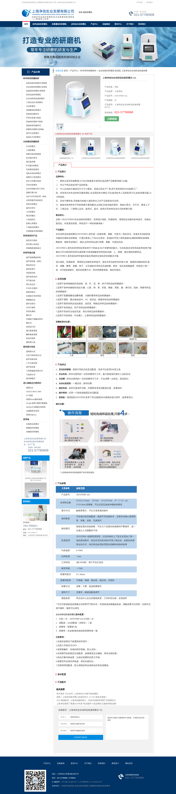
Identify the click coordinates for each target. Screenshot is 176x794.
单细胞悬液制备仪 (33, 248)
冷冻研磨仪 (30, 106)
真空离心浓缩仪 (32, 244)
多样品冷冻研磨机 (78, 24)
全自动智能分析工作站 (35, 189)
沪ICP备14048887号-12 (70, 782)
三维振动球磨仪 (32, 227)
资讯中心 (118, 24)
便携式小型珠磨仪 (33, 177)
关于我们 (140, 2)
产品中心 (94, 24)
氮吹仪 (29, 315)
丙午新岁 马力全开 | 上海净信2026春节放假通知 (77, 694)
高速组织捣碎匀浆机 (34, 122)
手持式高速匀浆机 (33, 118)
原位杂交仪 (30, 284)
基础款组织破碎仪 (33, 125)
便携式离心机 (31, 193)
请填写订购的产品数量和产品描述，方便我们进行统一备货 (127, 727)
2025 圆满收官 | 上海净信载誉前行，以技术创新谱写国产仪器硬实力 (86, 700)
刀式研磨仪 (30, 212)
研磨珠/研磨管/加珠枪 (35, 129)
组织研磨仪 (106, 786)
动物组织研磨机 (32, 432)
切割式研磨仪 (31, 204)
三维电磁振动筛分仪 (34, 371)
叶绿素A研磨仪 (32, 166)
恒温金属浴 (30, 311)
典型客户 (115, 763)
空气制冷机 (30, 281)
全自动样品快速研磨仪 (35, 99)
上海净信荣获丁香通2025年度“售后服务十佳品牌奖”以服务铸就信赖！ (87, 704)
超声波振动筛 (31, 359)
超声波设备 (30, 367)
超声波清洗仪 (31, 277)
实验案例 (106, 24)
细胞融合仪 (30, 300)
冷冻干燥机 (30, 308)
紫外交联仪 (30, 304)
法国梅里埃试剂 (32, 411)
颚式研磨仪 (30, 216)
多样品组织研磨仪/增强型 (36, 83)
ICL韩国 (29, 395)
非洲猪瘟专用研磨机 (34, 231)
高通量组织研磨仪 (33, 110)
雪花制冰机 (30, 273)
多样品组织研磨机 (39, 24)
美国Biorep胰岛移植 (34, 399)
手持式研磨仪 (31, 185)
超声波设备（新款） (34, 261)
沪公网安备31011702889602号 (90, 782)
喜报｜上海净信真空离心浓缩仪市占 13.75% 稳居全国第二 (81, 697)
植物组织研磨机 (32, 428)
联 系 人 (63, 717)
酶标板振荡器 (31, 334)
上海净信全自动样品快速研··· (91, 158)
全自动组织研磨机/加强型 (36, 87)
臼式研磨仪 (30, 146)
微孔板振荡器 (31, 331)
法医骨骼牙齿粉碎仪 (34, 200)
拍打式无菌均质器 (33, 181)
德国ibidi (29, 388)
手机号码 (63, 724)
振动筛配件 (30, 378)
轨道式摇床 (30, 338)
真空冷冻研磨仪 (32, 133)
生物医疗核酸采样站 (34, 319)
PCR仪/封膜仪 (32, 288)
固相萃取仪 (30, 292)
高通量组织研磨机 (59, 24)
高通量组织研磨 (95, 786)
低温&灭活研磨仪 (33, 137)
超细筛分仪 (30, 351)
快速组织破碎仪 (32, 114)
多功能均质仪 (31, 158)
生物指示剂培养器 (33, 296)
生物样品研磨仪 (32, 424)
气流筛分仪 (30, 375)
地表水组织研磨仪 (33, 173)
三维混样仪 (30, 220)
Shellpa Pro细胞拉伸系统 (36, 407)
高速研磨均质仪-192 (67, 158)
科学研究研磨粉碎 (88, 71)
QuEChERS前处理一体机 (36, 196)
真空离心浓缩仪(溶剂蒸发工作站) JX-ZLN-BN (35, 482)
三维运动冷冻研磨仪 (34, 102)
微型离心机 (30, 342)
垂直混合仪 (30, 265)
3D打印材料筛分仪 (33, 355)
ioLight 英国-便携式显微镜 (36, 403)
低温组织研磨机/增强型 (35, 91)
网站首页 (129, 763)
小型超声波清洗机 (67, 786)
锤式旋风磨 (30, 162)
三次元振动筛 (31, 363)
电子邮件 (63, 731)
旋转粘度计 (30, 269)
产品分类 (35, 72)
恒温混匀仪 (30, 327)
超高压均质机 (31, 240)
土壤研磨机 (30, 150)
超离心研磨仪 (31, 223)
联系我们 (150, 2)
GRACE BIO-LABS (33, 392)
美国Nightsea (31, 415)
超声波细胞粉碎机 (33, 257)
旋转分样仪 (30, 208)
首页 (26, 24)
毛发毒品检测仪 (32, 169)
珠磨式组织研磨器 (33, 154)
